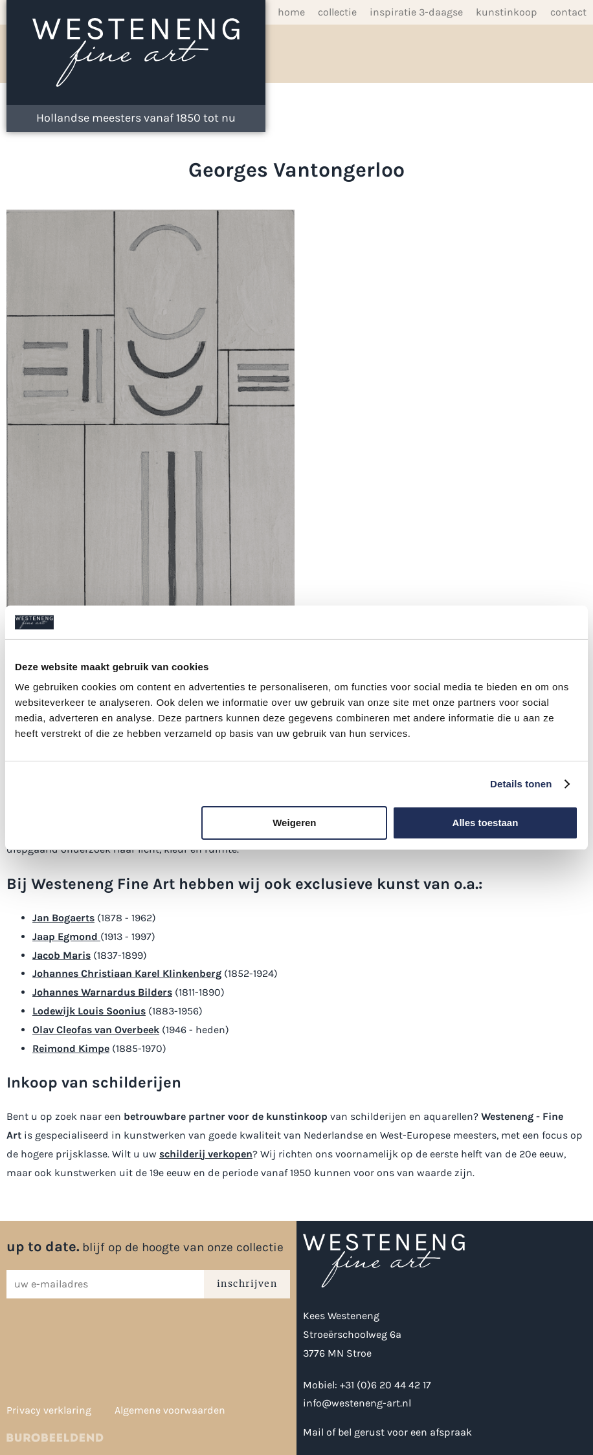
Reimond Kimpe (70, 1048)
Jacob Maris (61, 955)
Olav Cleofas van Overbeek (95, 1029)
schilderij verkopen (205, 1154)
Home (291, 12)
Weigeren (294, 822)
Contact (568, 12)
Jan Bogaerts (63, 918)
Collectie (337, 12)
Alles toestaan (486, 822)
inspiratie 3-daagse (416, 12)
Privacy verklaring (48, 1410)
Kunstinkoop (506, 12)
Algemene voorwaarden (170, 1410)
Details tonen (521, 783)
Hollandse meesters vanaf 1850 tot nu (136, 118)
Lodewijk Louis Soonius (89, 1011)
